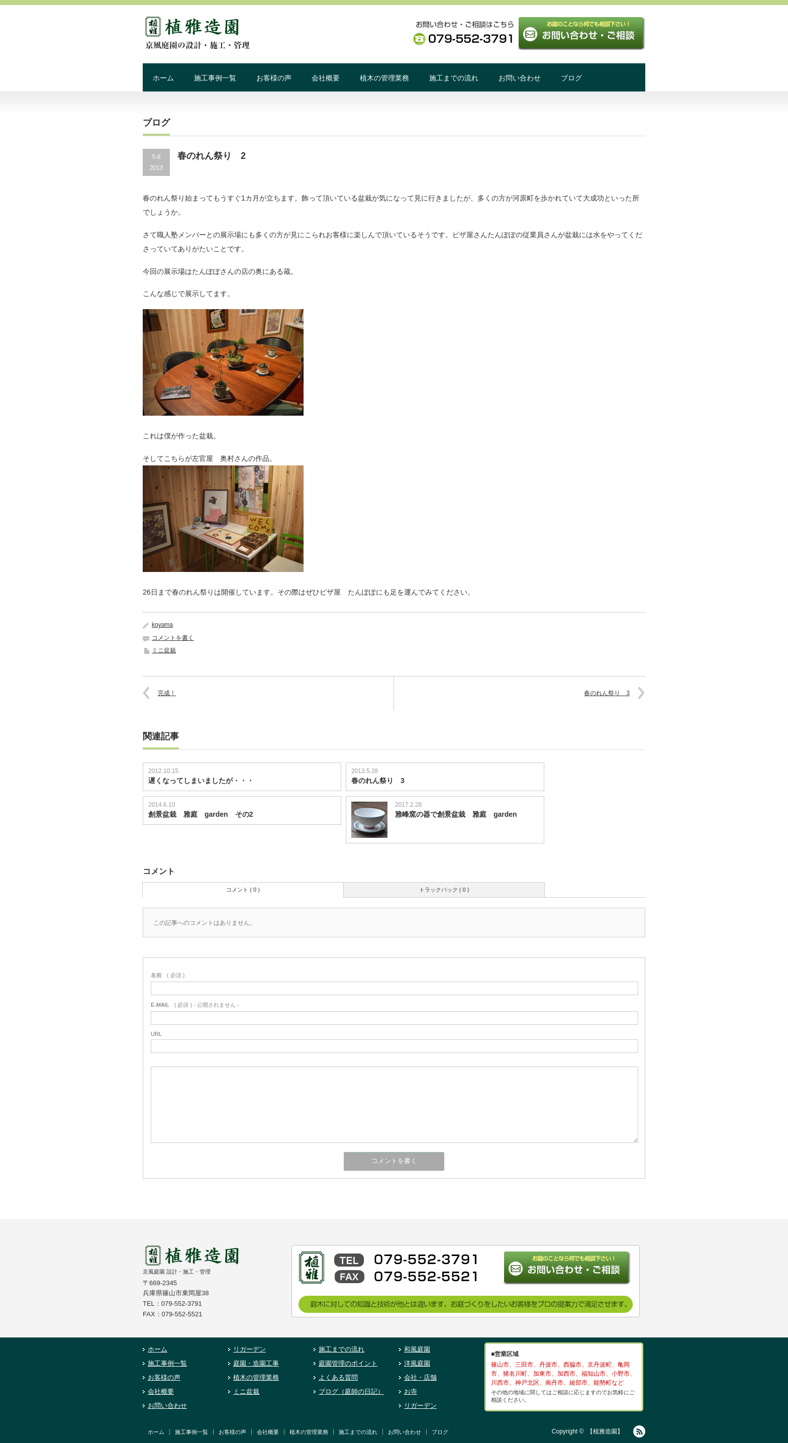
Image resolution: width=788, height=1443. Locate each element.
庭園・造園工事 (256, 1363)
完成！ (167, 693)
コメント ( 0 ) (243, 890)
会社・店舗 (420, 1377)
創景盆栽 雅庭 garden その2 (200, 814)
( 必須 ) (167, 975)
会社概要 (326, 78)
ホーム (163, 78)
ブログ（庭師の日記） (351, 1391)
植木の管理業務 (384, 78)
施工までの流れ (453, 78)
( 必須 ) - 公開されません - (195, 1005)
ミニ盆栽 (164, 650)
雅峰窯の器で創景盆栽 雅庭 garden (459, 814)
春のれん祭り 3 (607, 693)
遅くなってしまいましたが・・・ (201, 781)
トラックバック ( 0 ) (444, 890)
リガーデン (249, 1349)
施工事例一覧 (215, 78)
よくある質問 (338, 1377)
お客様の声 (273, 78)
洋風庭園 (417, 1363)
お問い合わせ (520, 78)
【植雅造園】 (605, 1431)
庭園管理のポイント (348, 1363)
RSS (639, 1431)
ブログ (571, 78)
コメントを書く (173, 637)
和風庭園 (417, 1349)
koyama (162, 624)
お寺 (410, 1391)
